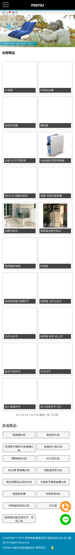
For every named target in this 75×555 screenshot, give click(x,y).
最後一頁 (44, 414)
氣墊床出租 (53, 434)
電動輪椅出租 (19, 458)
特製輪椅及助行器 (19, 505)
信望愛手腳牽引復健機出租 (19, 448)
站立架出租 (53, 458)
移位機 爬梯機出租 (19, 470)
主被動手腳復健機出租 (53, 481)
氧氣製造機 (19, 493)
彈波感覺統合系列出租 (19, 481)
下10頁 (54, 414)
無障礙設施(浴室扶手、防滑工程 (19, 519)
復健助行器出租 (53, 446)
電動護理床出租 (53, 470)
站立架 (53, 505)
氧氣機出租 (19, 434)
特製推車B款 (53, 493)
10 (36, 414)
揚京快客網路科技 (24, 547)
